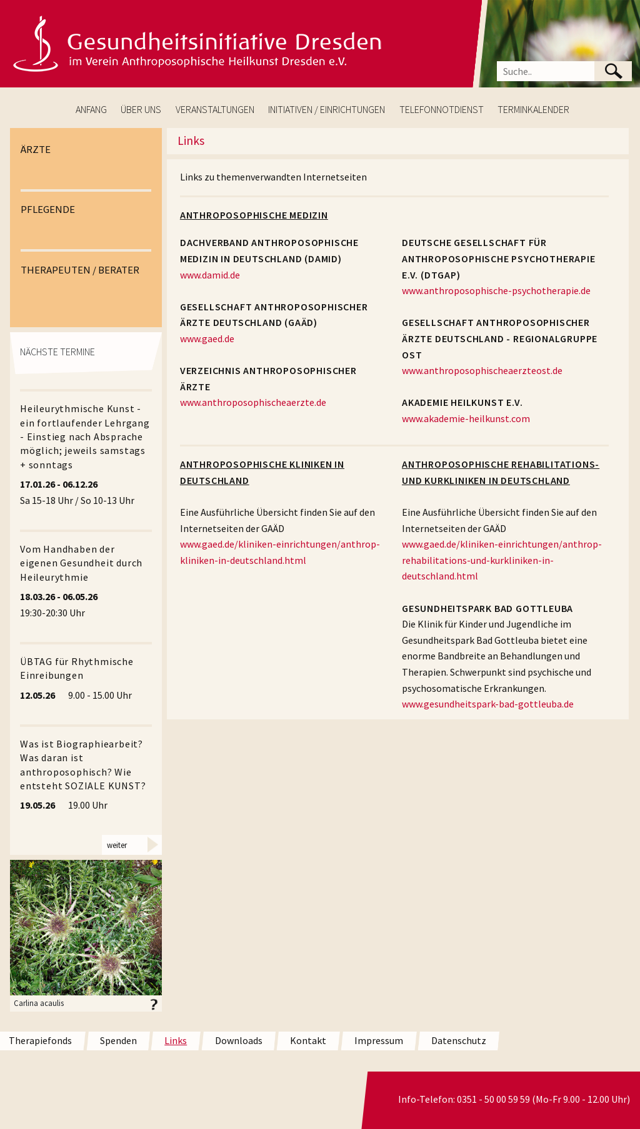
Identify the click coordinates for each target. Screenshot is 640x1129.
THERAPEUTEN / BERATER (80, 270)
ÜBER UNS (141, 109)
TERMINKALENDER (533, 109)
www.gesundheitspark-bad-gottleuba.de (488, 704)
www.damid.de (210, 275)
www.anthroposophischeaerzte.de (253, 402)
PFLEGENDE (48, 209)
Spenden (118, 1040)
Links (175, 1040)
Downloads (238, 1040)
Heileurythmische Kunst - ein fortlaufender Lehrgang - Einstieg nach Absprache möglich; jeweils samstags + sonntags (85, 436)
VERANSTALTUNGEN (215, 109)
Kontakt (308, 1040)
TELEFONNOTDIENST (441, 109)
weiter (117, 844)
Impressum (378, 1040)
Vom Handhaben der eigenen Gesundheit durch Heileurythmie (81, 563)
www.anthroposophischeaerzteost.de (482, 370)
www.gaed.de (207, 338)
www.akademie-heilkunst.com (466, 418)
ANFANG (91, 109)
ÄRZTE (36, 149)
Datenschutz (458, 1040)
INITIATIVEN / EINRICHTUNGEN (326, 109)
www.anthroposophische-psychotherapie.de (496, 290)
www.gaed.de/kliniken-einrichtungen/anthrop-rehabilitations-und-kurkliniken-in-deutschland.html (502, 560)
